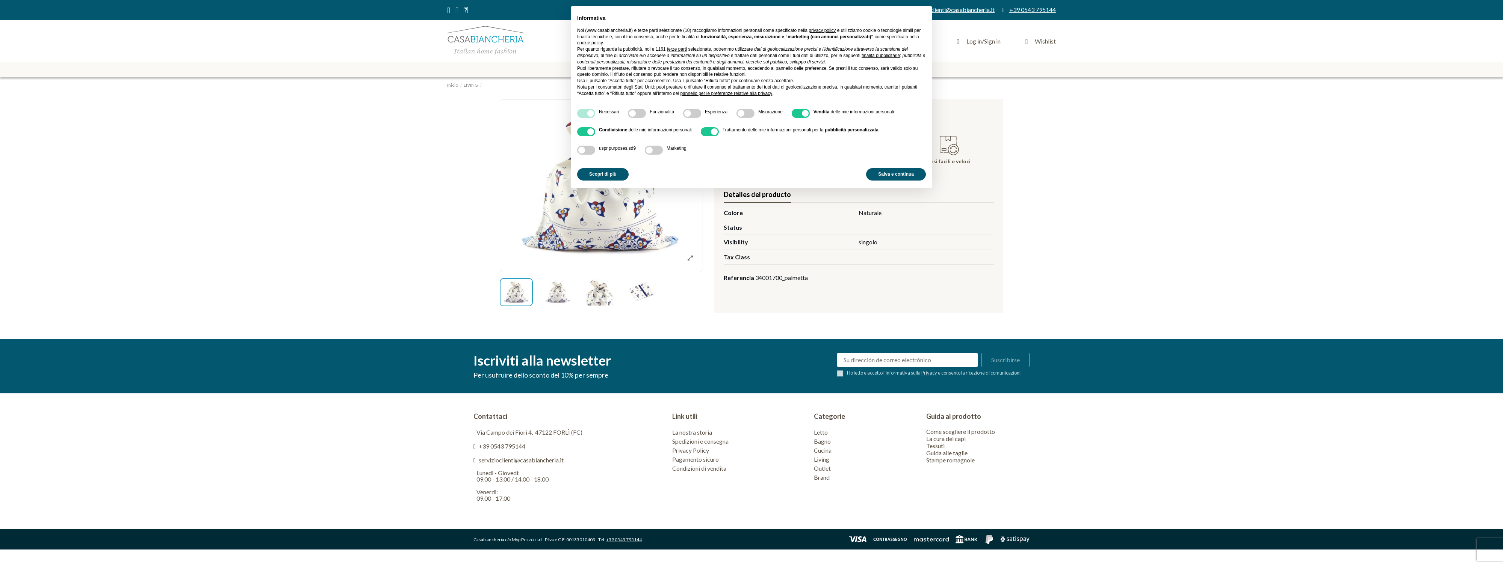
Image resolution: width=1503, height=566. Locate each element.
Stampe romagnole (950, 460)
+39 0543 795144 (502, 446)
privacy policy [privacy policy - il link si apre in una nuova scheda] (822, 30)
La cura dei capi (946, 438)
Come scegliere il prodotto (960, 431)
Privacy (929, 373)
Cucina (823, 450)
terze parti (677, 49)
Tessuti (935, 445)
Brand (822, 477)
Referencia (739, 277)
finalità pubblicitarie (881, 55)
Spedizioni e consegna (700, 441)
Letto (821, 432)
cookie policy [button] (590, 42)
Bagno (822, 441)
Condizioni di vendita (699, 468)
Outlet (822, 468)
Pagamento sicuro (695, 459)
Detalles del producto (757, 194)
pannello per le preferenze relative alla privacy (726, 93)
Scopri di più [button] (603, 174)
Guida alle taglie (947, 452)
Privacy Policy (690, 450)
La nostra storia (692, 432)
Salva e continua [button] (896, 174)
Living (821, 459)
